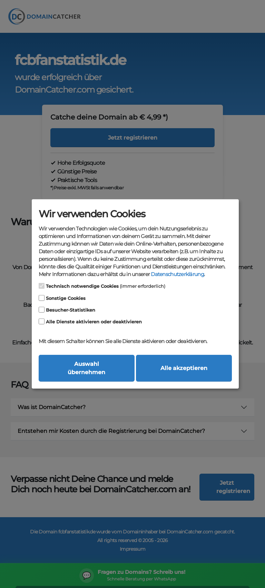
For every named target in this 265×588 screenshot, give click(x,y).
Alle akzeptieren (183, 368)
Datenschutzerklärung (177, 274)
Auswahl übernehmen (86, 368)
